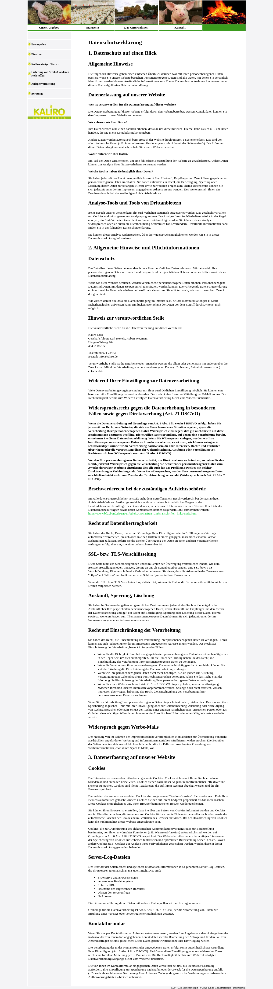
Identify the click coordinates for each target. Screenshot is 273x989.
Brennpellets (38, 44)
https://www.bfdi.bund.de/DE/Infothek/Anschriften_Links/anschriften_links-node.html (142, 513)
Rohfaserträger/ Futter (45, 64)
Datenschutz (239, 987)
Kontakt (179, 27)
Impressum (225, 987)
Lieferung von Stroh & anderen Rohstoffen (50, 73)
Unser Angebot (49, 27)
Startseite (92, 27)
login (195, 987)
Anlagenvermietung (43, 83)
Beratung (37, 93)
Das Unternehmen (136, 27)
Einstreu (36, 54)
